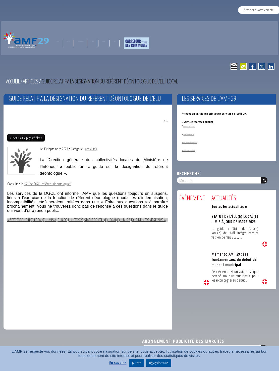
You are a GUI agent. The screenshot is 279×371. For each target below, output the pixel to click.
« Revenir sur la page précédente (26, 138)
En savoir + (118, 362)
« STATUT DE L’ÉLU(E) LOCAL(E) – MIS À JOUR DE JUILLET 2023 (48, 220)
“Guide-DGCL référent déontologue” (47, 184)
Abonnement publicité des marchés (183, 341)
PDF (163, 121)
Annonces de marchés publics (197, 126)
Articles (31, 81)
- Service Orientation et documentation (205, 142)
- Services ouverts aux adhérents (201, 150)
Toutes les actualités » (230, 206)
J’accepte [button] (136, 362)
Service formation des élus (199, 134)
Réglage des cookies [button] (158, 362)
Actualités (91, 149)
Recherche (188, 173)
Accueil (13, 81)
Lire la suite (206, 282)
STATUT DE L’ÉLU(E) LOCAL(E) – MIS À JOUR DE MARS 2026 (232, 221)
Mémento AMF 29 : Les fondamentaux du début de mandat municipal (234, 259)
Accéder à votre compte (259, 9)
